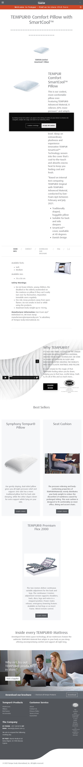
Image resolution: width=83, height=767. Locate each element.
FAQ (58, 249)
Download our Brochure (43, 251)
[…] (69, 249)
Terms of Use (34, 713)
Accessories (6, 713)
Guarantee (33, 716)
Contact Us (33, 709)
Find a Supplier (13, 678)
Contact (28, 249)
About (32, 707)
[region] (41, 122)
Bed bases (6, 711)
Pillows (4, 709)
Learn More (50, 386)
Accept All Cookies (49, 125)
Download (72, 695)
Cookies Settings (33, 125)
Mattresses (6, 707)
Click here (62, 7)
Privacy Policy (34, 711)
